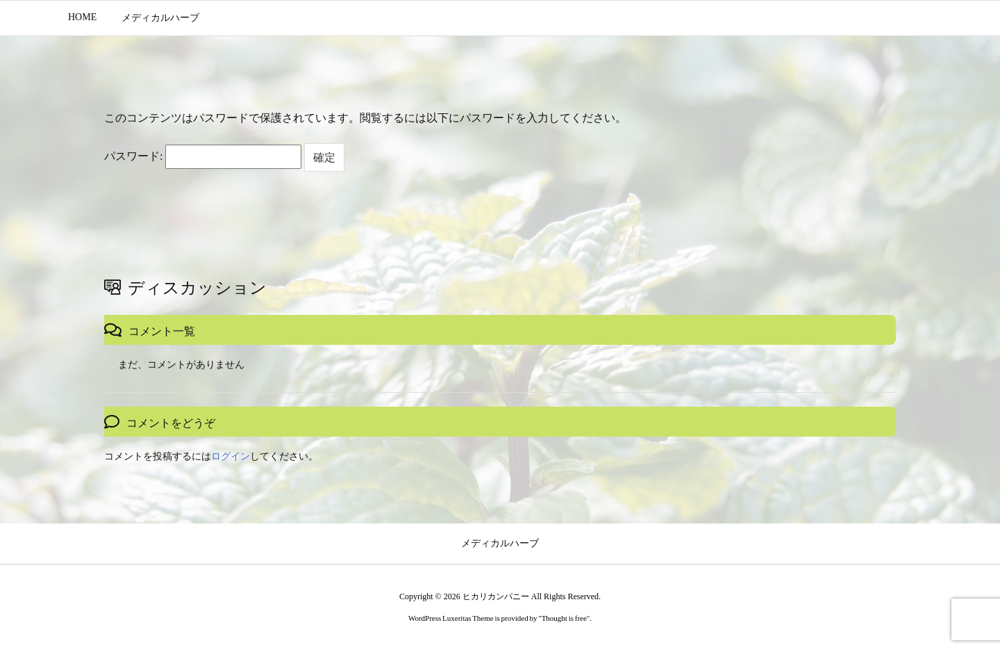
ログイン (230, 456)
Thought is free (564, 618)
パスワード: (202, 156)
